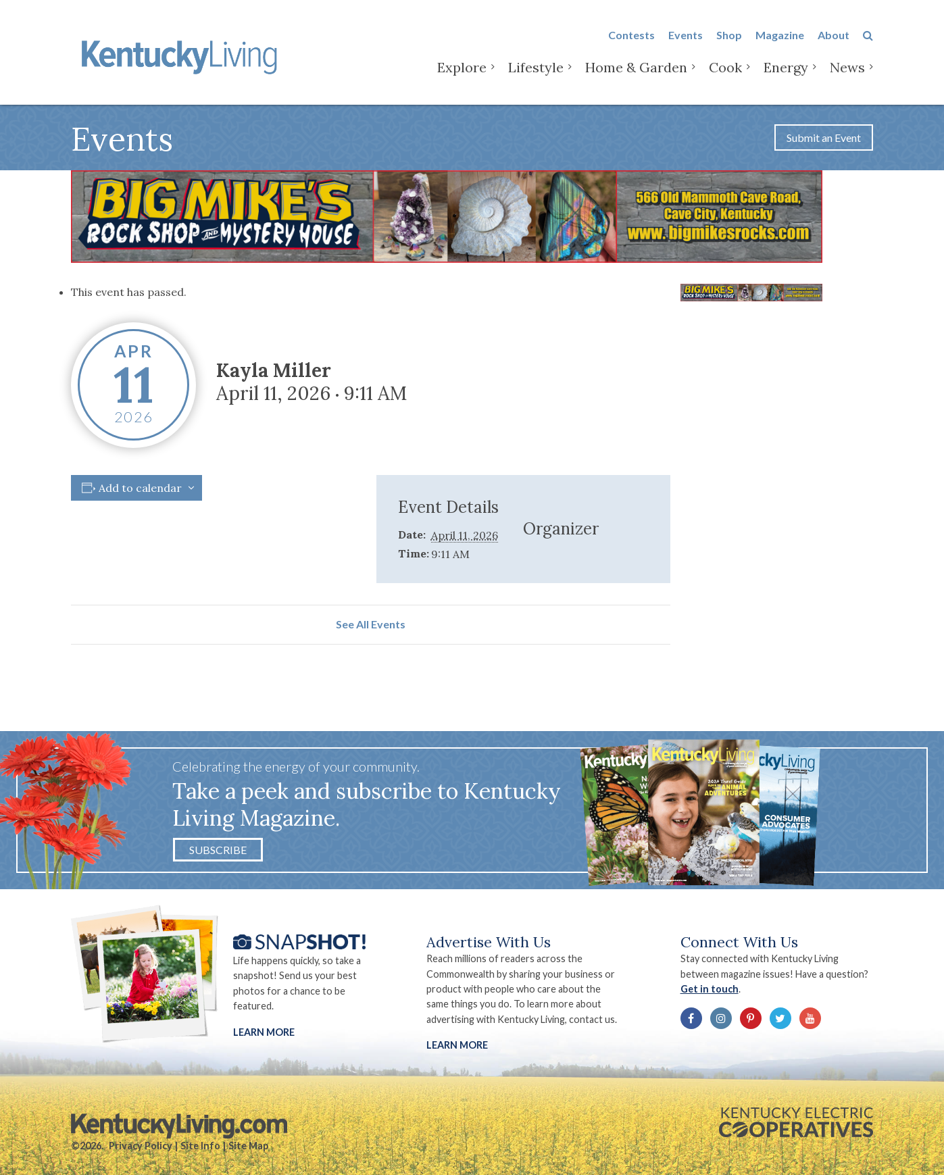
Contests (631, 34)
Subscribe (218, 849)
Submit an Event (824, 137)
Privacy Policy (140, 1145)
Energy (786, 67)
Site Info (200, 1145)
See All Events (370, 624)
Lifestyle (536, 67)
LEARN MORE (457, 1045)
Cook (725, 67)
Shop (729, 34)
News (847, 67)
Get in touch (709, 989)
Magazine (779, 34)
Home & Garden (636, 67)
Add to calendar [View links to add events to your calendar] (140, 488)
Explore (462, 67)
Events (685, 34)
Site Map (248, 1145)
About (833, 34)
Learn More (264, 1032)
